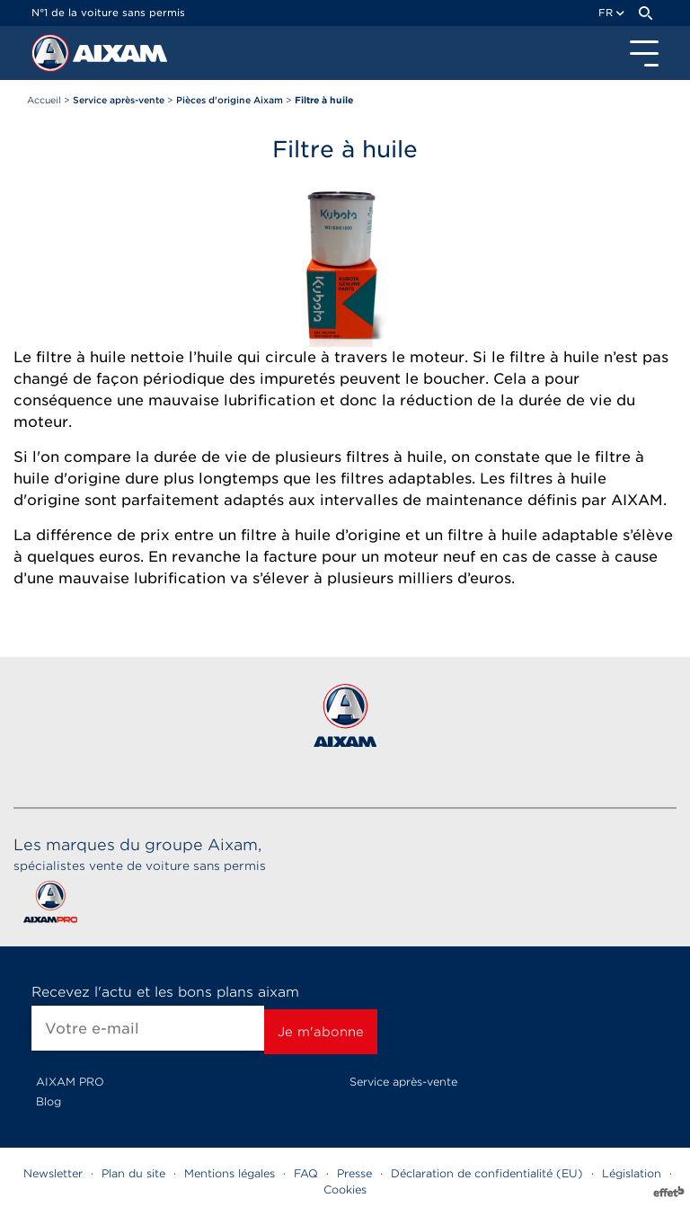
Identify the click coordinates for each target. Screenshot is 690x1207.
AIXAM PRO (70, 1081)
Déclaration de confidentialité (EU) (487, 1173)
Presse (354, 1173)
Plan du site (133, 1173)
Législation (631, 1173)
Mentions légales (229, 1173)
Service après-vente (403, 1081)
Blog (48, 1101)
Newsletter (53, 1173)
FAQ (306, 1173)
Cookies (345, 1189)
